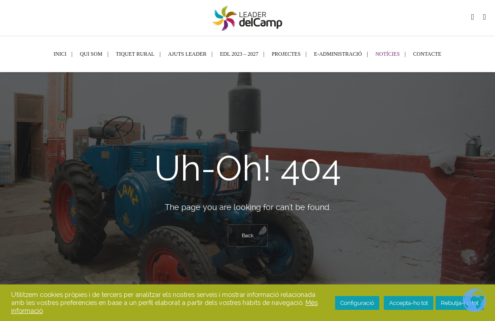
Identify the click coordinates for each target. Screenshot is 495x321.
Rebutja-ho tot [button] (459, 303)
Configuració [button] (357, 303)
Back (248, 235)
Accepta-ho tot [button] (408, 303)
